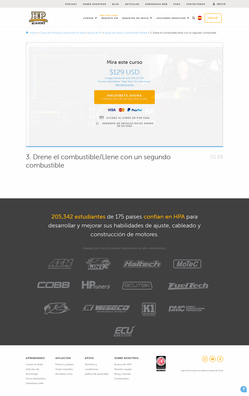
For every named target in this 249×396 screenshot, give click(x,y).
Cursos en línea (34, 364)
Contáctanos (121, 378)
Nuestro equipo (123, 369)
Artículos (132, 4)
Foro (176, 4)
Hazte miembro (64, 369)
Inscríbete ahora (124, 97)
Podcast (71, 4)
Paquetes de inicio (136, 18)
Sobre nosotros (94, 4)
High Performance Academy (38, 18)
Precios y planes (64, 364)
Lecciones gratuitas (172, 18)
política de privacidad (96, 373)
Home (33, 32)
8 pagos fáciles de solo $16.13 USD (124, 78)
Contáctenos (195, 4)
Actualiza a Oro (64, 373)
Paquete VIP (109, 17)
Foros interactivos (36, 378)
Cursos (89, 18)
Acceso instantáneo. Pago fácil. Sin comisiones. (124, 81)
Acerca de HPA (122, 364)
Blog (115, 4)
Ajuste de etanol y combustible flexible (126, 32)
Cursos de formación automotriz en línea (63, 32)
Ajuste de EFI (95, 32)
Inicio (213, 18)
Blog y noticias (122, 373)
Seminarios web (156, 4)
